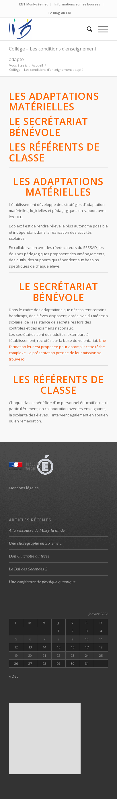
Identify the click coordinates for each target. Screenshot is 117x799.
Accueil (37, 65)
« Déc (13, 676)
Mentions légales (24, 487)
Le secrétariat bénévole (48, 127)
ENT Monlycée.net (33, 4)
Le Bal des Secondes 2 (28, 569)
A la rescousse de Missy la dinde (37, 530)
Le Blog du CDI (59, 13)
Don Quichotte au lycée (29, 556)
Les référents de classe (54, 152)
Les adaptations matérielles (54, 101)
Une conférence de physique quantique (42, 582)
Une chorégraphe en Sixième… (36, 543)
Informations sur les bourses (77, 4)
